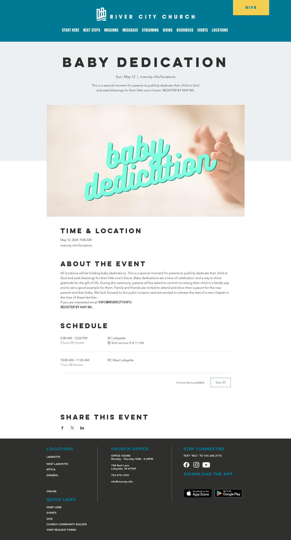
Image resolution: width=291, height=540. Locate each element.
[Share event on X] (72, 427)
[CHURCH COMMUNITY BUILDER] (68, 524)
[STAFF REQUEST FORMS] (61, 529)
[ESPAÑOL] (60, 475)
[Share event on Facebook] (62, 427)
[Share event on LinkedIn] (82, 427)
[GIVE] (251, 7)
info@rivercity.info (122, 481)
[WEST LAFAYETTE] (60, 464)
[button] (150, 30)
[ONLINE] (60, 491)
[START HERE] (60, 507)
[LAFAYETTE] (60, 456)
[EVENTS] (60, 512)
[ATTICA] (60, 469)
